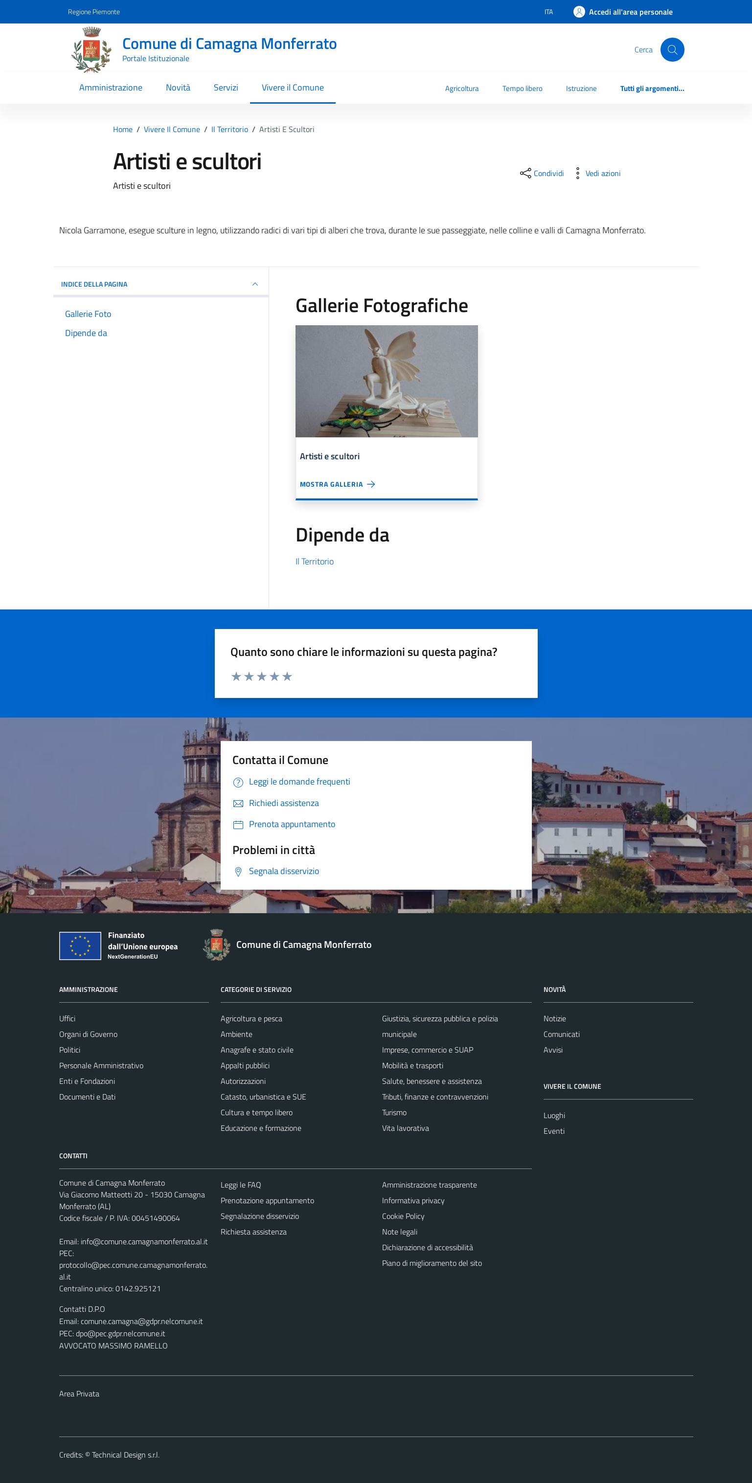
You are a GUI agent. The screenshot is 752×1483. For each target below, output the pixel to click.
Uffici (67, 1018)
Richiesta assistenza (254, 1231)
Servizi (226, 87)
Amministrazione (110, 87)
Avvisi (553, 1050)
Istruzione (581, 88)
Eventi (554, 1131)
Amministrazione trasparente (429, 1185)
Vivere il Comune (293, 87)
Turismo (394, 1112)
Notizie (555, 1018)
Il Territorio (315, 561)
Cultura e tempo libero (257, 1112)
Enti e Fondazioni (87, 1081)
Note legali (399, 1231)
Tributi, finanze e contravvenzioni (435, 1096)
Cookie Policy (403, 1216)
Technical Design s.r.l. (126, 1455)
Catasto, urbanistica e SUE (263, 1096)
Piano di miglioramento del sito (432, 1263)
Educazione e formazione (261, 1128)
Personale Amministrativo (101, 1065)
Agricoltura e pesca (251, 1018)
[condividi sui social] (541, 173)
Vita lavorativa (405, 1128)
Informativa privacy (413, 1200)
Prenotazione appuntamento (267, 1200)
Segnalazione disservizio (260, 1216)
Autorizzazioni (243, 1081)
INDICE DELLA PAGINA (161, 284)
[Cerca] (672, 49)
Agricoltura (462, 88)
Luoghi (554, 1115)
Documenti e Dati (87, 1096)
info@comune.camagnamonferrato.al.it (144, 1241)
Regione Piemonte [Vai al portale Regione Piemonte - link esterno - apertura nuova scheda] (94, 11)
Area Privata (79, 1393)
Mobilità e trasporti (412, 1065)
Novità (178, 87)
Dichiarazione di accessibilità (427, 1247)
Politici (69, 1050)
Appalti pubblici (245, 1065)
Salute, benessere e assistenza (432, 1081)
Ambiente (236, 1034)
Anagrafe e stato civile (257, 1050)
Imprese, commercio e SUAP (427, 1050)
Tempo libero (522, 88)
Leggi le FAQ (241, 1185)
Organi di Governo (88, 1034)
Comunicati (562, 1034)
